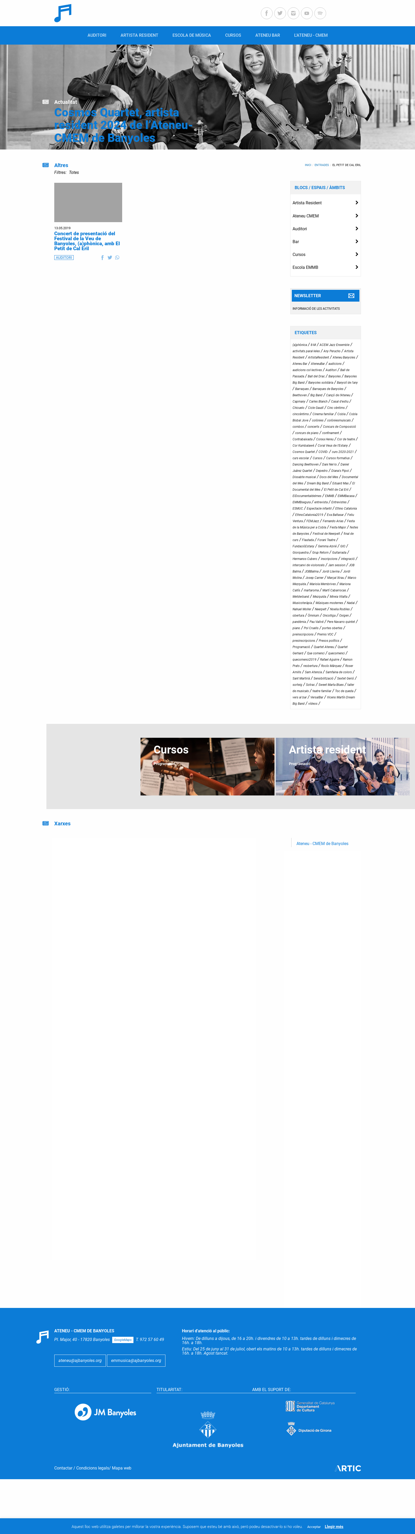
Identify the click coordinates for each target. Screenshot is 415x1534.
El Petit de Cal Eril (346, 165)
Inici (308, 165)
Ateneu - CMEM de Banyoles (322, 843)
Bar (296, 241)
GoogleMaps (123, 1340)
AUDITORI (64, 257)
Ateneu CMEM (306, 215)
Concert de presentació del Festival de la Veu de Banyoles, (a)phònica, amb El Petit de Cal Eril (87, 241)
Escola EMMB (305, 267)
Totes (74, 172)
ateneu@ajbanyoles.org (80, 1360)
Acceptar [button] (314, 1527)
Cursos (299, 254)
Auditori (300, 228)
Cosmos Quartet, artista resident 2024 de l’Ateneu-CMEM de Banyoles (123, 125)
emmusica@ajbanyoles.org (136, 1360)
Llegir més (334, 1526)
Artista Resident (307, 202)
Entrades (322, 165)
